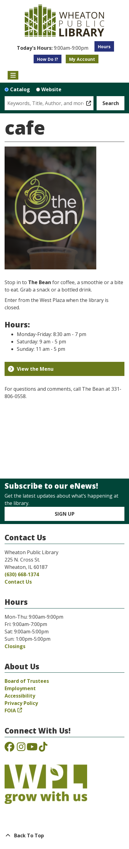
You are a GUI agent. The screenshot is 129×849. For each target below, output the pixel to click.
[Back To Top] (64, 835)
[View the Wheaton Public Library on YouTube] (32, 748)
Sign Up (65, 514)
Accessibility (20, 695)
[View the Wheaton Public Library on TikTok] (43, 748)
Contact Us (18, 581)
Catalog (20, 89)
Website (51, 89)
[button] (52, 48)
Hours (104, 46)
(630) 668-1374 (22, 574)
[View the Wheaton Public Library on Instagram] (21, 748)
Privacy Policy (21, 703)
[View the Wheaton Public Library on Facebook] (9, 748)
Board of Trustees (27, 681)
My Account (82, 59)
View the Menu (30, 369)
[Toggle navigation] (13, 75)
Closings (15, 646)
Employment (20, 688)
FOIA (10, 710)
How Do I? (47, 59)
